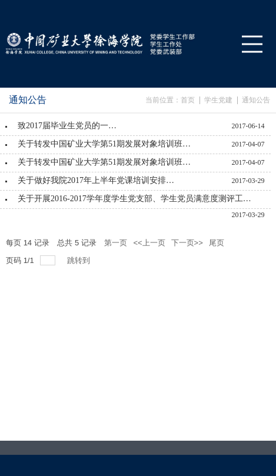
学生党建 (218, 100)
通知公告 (256, 100)
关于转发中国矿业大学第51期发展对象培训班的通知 (106, 143)
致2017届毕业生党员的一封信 (71, 125)
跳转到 (79, 260)
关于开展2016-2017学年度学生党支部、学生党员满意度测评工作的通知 (135, 198)
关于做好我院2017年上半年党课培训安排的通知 (98, 180)
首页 (188, 100)
